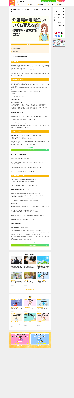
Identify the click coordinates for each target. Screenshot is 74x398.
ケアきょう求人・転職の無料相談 (30, 150)
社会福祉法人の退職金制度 (17, 48)
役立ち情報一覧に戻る (30, 289)
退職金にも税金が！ (16, 51)
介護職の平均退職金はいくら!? (18, 49)
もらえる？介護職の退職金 (17, 46)
